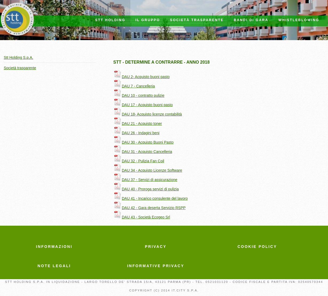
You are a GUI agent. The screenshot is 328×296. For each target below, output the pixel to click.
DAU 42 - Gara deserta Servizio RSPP (149, 208)
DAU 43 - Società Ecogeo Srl (141, 217)
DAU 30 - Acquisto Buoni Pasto (143, 142)
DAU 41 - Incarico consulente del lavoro (150, 198)
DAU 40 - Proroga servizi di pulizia (146, 189)
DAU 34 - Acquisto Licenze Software (147, 170)
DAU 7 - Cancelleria (134, 86)
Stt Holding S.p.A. (18, 57)
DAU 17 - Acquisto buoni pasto (143, 105)
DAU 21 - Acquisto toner (137, 123)
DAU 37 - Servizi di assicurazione (145, 180)
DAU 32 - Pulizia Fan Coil (138, 161)
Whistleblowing (298, 20)
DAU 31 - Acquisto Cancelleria (142, 151)
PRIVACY (156, 246)
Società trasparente (197, 20)
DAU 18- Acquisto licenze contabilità (147, 114)
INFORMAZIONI (54, 246)
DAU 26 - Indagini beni (136, 133)
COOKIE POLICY (257, 246)
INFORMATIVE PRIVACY (155, 266)
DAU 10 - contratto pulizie (139, 95)
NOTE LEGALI (54, 266)
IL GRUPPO (147, 20)
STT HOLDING (110, 20)
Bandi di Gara (251, 20)
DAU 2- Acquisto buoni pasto (141, 77)
